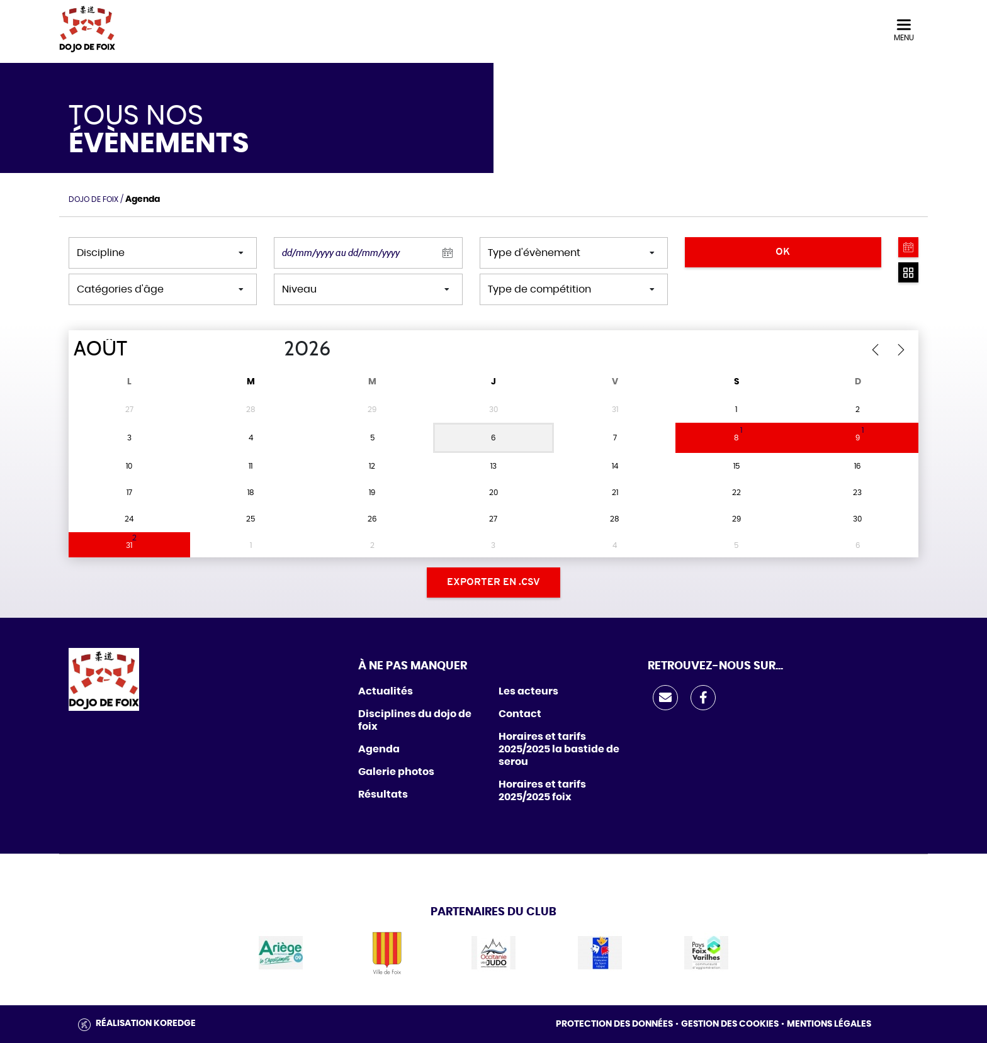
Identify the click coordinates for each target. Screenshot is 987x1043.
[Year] (274, 349)
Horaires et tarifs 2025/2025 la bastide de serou (559, 749)
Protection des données (614, 1024)
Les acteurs (528, 691)
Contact (520, 714)
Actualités (385, 691)
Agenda (379, 749)
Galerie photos (396, 772)
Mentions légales (829, 1024)
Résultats (383, 794)
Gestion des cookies (730, 1024)
